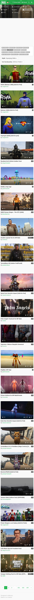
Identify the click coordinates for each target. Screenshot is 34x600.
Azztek (4, 320)
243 (27, 587)
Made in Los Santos (6, 597)
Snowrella (5, 397)
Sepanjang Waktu (9, 58)
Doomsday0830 (6, 499)
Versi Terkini (12, 62)
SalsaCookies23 (6, 295)
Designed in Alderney (7, 595)
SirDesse (4, 239)
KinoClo (4, 346)
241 (19, 587)
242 (23, 587)
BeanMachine (6, 214)
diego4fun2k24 (6, 163)
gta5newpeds (5, 188)
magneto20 (5, 86)
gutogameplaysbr (7, 448)
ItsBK (3, 576)
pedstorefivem (6, 265)
